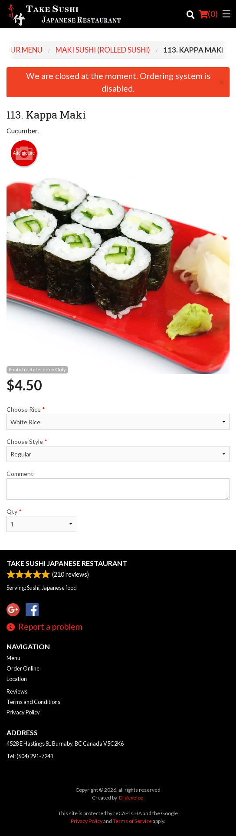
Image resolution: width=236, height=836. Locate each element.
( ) (208, 13)
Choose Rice (118, 418)
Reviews (17, 691)
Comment (118, 485)
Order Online (23, 668)
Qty (41, 520)
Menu (13, 657)
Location (17, 678)
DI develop (131, 797)
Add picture (24, 153)
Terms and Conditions (33, 701)
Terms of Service (132, 821)
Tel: (30, 756)
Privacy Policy (23, 712)
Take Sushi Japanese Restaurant (67, 563)
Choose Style (118, 450)
